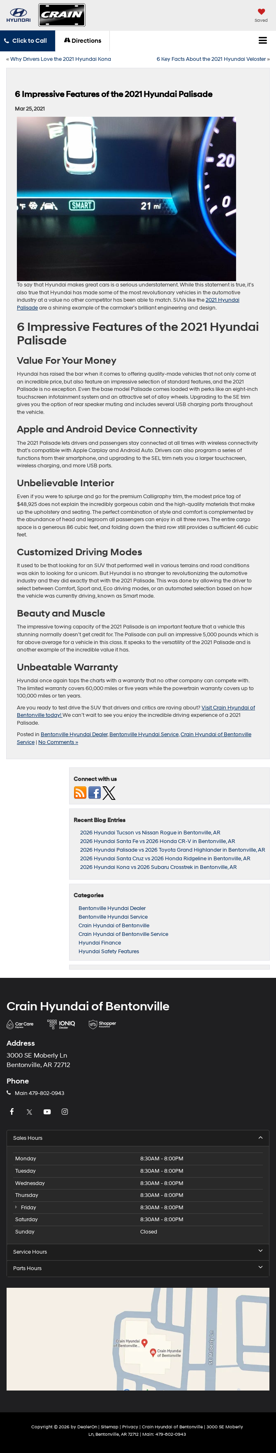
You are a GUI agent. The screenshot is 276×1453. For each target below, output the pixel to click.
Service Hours (138, 1251)
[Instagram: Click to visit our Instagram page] (66, 1112)
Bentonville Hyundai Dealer (74, 734)
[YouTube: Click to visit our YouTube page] (48, 1112)
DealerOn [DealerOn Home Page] (87, 1427)
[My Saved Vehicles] (261, 16)
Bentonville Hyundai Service (144, 734)
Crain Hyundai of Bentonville (114, 925)
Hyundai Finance (100, 943)
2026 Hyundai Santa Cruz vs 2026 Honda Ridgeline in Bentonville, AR (165, 858)
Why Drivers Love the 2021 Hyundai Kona (60, 59)
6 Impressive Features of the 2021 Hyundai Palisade (113, 94)
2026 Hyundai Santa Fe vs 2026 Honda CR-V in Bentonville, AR (157, 841)
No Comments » (58, 742)
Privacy (130, 1427)
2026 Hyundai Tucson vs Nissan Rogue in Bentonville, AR (150, 832)
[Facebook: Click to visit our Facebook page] (13, 1112)
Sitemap (109, 1427)
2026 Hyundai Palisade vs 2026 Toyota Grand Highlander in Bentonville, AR (172, 850)
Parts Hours (138, 1268)
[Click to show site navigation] (263, 41)
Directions (82, 41)
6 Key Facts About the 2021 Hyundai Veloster (211, 59)
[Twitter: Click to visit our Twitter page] (30, 1112)
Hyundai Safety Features (109, 951)
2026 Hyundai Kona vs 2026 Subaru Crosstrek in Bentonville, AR (158, 867)
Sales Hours (138, 1137)
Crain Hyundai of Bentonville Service (123, 934)
